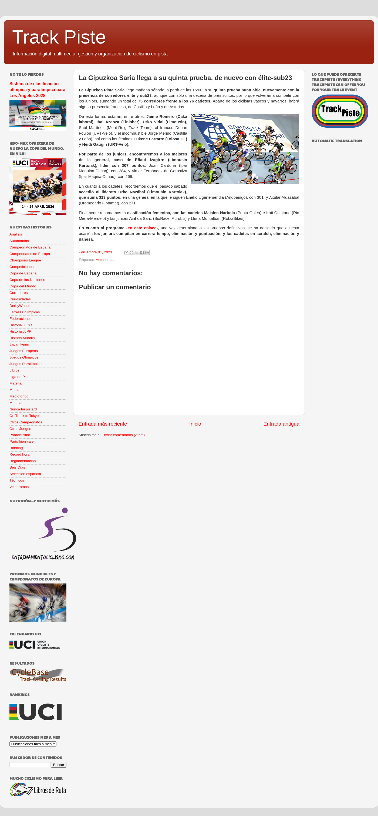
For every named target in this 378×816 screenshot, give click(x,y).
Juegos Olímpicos (23, 357)
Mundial (15, 403)
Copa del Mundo (22, 286)
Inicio (195, 424)
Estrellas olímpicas (24, 312)
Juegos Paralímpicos (26, 364)
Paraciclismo (19, 435)
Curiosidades (20, 299)
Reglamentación (22, 461)
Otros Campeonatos (25, 422)
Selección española (25, 474)
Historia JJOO (20, 325)
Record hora (19, 454)
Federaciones (20, 319)
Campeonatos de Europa (29, 254)
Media (14, 390)
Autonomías (105, 260)
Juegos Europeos (23, 351)
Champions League (25, 260)
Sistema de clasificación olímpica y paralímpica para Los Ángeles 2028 (37, 89)
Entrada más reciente (103, 424)
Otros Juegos (20, 429)
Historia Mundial (22, 338)
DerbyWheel (19, 306)
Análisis (15, 234)
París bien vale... (23, 441)
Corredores (18, 293)
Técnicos (16, 480)
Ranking (16, 448)
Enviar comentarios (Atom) (123, 435)
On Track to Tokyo (24, 416)
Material (15, 383)
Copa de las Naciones (27, 280)
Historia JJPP (20, 331)
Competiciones (21, 267)
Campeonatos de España (29, 247)
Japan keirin (19, 344)
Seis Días (17, 467)
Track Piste (59, 37)
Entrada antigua (281, 424)
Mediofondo (19, 396)
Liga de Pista (20, 377)
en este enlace (142, 228)
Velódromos (19, 487)
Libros (14, 370)
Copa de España (23, 273)
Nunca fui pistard (23, 409)
